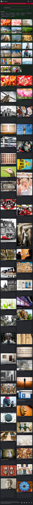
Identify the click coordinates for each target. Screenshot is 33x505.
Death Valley (18, 446)
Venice (17, 459)
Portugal (18, 401)
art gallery (18, 13)
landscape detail (29, 13)
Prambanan (2, 192)
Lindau (17, 475)
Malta (17, 291)
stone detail (13, 14)
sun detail (22, 14)
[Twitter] (29, 503)
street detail (8, 14)
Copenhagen (2, 460)
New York (2, 117)
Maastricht (18, 247)
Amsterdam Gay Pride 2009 (20, 196)
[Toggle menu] (31, 1)
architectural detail (12, 13)
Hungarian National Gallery (5, 16)
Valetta (17, 273)
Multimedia (3, 14)
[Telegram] (24, 503)
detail (2, 13)
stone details (13, 16)
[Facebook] (27, 503)
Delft (17, 135)
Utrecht (2, 310)
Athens (18, 345)
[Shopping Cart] (28, 1)
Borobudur (18, 371)
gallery (6, 13)
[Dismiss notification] (32, 3)
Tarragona (18, 433)
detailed (18, 14)
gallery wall (23, 13)
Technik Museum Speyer (4, 210)
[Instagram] (31, 503)
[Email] (22, 503)
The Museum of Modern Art (20, 170)
